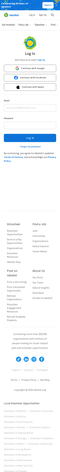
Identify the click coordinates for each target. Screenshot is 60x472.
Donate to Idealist (42, 298)
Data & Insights (40, 288)
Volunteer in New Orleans (18, 460)
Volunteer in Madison (41, 438)
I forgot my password (30, 146)
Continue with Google (30, 68)
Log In (32, 15)
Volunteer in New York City (18, 465)
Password (8, 118)
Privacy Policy (28, 380)
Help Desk (38, 293)
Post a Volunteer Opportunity (16, 288)
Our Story (37, 277)
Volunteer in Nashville (40, 444)
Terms (13, 380)
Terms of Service (13, 157)
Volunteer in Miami (14, 444)
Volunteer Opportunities (15, 232)
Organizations (15, 248)
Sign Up (43, 15)
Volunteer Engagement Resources (14, 308)
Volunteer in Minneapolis (17, 455)
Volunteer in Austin (39, 427)
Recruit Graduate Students (16, 318)
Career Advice (39, 251)
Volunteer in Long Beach (17, 449)
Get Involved (8, 25)
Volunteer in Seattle (15, 411)
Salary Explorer (40, 246)
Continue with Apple (30, 87)
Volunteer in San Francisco (18, 422)
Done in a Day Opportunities (15, 241)
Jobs (35, 231)
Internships (38, 236)
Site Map (45, 380)
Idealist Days (14, 262)
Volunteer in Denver (14, 427)
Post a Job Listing (17, 282)
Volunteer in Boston (15, 416)
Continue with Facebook (30, 78)
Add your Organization (14, 297)
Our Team (37, 282)
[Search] (52, 15)
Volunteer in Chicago (15, 438)
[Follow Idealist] (18, 359)
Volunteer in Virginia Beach (18, 433)
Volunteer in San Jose (41, 411)
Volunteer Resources (12, 255)
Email (6, 100)
